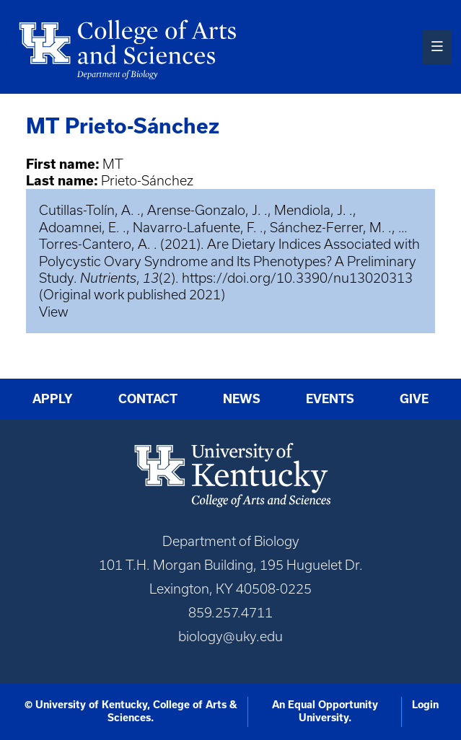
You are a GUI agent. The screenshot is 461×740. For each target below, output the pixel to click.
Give (414, 398)
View (54, 312)
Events (330, 398)
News (241, 398)
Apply (52, 398)
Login (425, 704)
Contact (147, 398)
